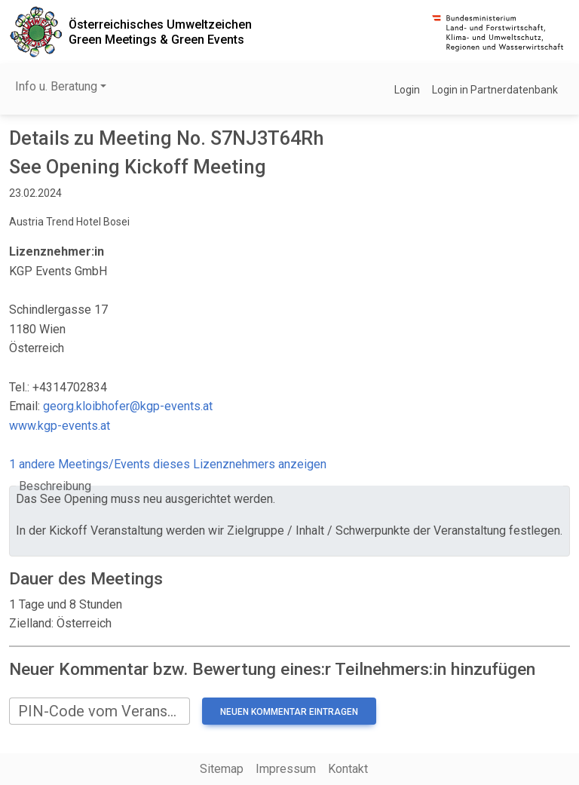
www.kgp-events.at (59, 426)
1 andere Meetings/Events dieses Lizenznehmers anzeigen (167, 464)
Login (407, 90)
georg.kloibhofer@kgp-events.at (128, 406)
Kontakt (348, 769)
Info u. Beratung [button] (56, 86)
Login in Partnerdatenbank (495, 90)
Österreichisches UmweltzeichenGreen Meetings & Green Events (160, 31)
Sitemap (222, 769)
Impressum (286, 769)
